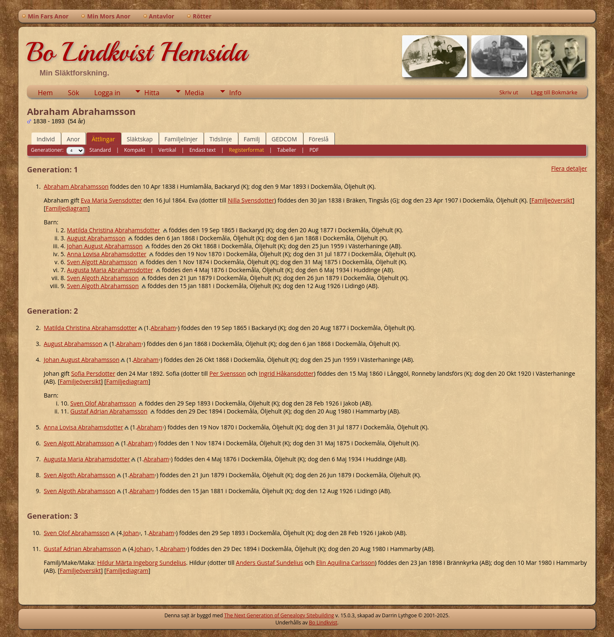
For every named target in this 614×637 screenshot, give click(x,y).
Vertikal (167, 149)
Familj (252, 139)
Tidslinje (220, 139)
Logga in (107, 92)
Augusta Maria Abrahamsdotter (110, 270)
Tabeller (286, 149)
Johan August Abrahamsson (105, 246)
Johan (131, 533)
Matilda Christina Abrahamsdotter (113, 230)
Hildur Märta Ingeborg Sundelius (141, 563)
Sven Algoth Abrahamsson (103, 278)
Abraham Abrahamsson (76, 186)
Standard (100, 149)
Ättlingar (103, 139)
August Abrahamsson (96, 238)
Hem (45, 92)
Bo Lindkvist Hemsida (137, 52)
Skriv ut (508, 92)
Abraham (163, 328)
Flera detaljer (569, 168)
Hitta (151, 92)
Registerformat (246, 149)
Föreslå (319, 139)
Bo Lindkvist (323, 622)
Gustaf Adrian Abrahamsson (109, 411)
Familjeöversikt (551, 200)
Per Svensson (227, 373)
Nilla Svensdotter (251, 200)
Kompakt (134, 149)
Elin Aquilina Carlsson (345, 563)
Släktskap (140, 139)
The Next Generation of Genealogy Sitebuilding (279, 615)
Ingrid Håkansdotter (286, 373)
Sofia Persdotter (93, 373)
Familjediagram (67, 208)
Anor (73, 139)
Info (235, 92)
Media (194, 92)
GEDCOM (284, 139)
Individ (46, 139)
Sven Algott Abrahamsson (102, 262)
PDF (314, 149)
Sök (73, 92)
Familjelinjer (181, 139)
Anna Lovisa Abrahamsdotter (106, 254)
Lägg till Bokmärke (554, 92)
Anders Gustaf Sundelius (269, 563)
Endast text (202, 149)
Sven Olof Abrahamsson (103, 403)
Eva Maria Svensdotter (111, 200)
